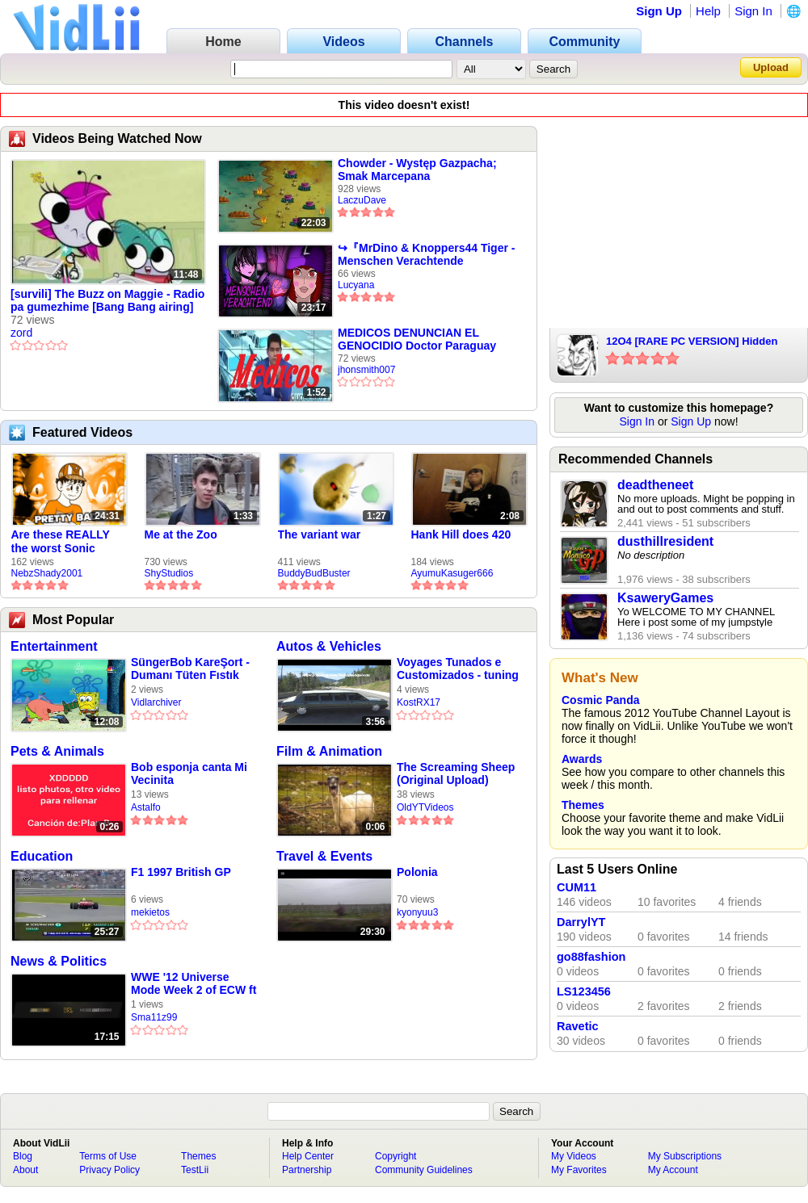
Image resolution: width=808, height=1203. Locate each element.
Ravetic (578, 1026)
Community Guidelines (424, 1170)
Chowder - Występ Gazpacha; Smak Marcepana (417, 169)
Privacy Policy (109, 1170)
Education (42, 856)
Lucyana (356, 285)
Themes (583, 805)
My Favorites (579, 1170)
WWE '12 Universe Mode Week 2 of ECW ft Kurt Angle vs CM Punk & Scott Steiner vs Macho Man (193, 983)
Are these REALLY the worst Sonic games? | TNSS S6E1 (67, 541)
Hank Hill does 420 (461, 534)
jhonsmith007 (366, 369)
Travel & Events (324, 856)
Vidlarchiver (156, 702)
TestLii (194, 1170)
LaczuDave (362, 200)
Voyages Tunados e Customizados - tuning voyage (458, 669)
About (25, 1170)
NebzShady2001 (47, 573)
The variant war (319, 534)
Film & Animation (329, 751)
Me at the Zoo (181, 534)
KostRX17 (418, 702)
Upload (771, 67)
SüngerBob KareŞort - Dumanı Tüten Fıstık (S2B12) (190, 669)
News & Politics (59, 961)
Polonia (417, 872)
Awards (582, 758)
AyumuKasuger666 (452, 573)
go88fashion (591, 956)
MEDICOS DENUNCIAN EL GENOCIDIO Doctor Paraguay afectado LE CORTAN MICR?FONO (417, 339)
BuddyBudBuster (314, 573)
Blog (22, 1156)
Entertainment (54, 646)
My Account (673, 1170)
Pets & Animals (57, 751)
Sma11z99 (154, 1017)
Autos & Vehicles (328, 646)
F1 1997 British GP (181, 872)
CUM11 (576, 887)
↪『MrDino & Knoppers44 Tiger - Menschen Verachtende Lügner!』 (426, 254)
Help (708, 11)
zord (21, 332)
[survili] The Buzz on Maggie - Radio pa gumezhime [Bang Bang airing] (107, 300)
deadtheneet (655, 485)
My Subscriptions (685, 1156)
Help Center (308, 1156)
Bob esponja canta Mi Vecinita (189, 773)
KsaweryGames (665, 598)
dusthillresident (665, 541)
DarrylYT (581, 922)
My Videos (573, 1156)
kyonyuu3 (417, 912)
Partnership (306, 1170)
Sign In (753, 11)
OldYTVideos (425, 807)
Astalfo (146, 807)
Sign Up (659, 11)
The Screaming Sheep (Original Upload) (456, 773)
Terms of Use (108, 1156)
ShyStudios (169, 573)
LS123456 (584, 991)
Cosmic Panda (600, 700)
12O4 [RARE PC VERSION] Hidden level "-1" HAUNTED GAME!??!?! (691, 342)
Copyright (395, 1156)
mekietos (150, 912)
